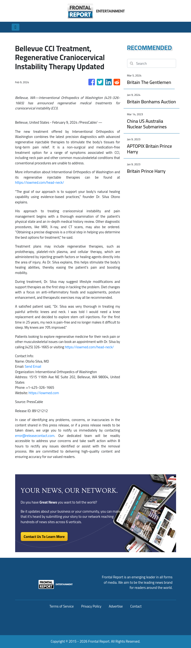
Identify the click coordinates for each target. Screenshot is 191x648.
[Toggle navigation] (15, 27)
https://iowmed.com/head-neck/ (39, 182)
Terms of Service (61, 606)
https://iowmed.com (44, 392)
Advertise (116, 606)
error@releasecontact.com (35, 435)
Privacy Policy (91, 606)
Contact (136, 606)
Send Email (33, 366)
